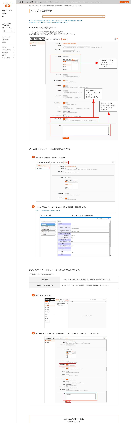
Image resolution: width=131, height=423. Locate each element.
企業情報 (4, 47)
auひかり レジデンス (96, 2)
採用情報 (4, 55)
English (4, 42)
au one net (85, 2)
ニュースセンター (6, 37)
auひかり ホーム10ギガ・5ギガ (44, 2)
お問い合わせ (5, 39)
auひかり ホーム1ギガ (60, 2)
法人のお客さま (6, 57)
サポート (5, 13)
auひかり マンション (75, 2)
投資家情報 (5, 52)
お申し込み (124, 2)
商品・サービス (7, 10)
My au (4, 17)
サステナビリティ (6, 50)
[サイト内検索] (8, 31)
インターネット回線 (25, 2)
